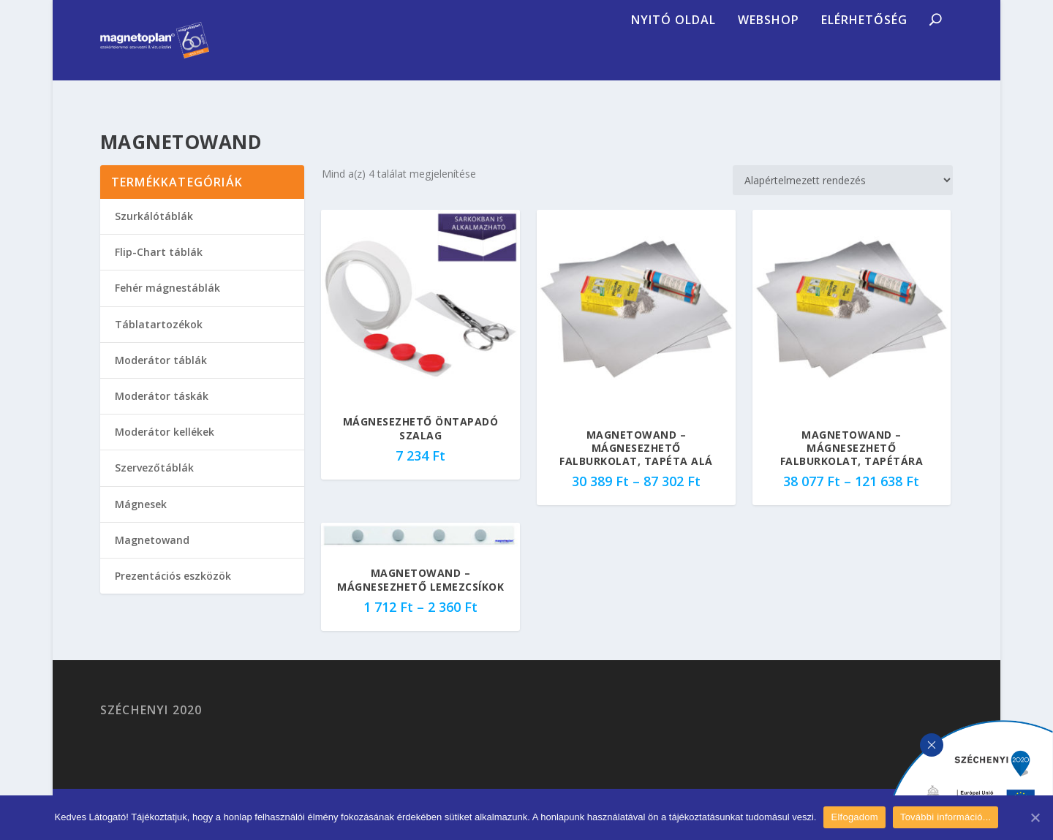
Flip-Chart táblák (159, 269)
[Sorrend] (843, 198)
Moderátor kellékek (164, 449)
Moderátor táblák (161, 378)
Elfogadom (854, 816)
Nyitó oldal (673, 62)
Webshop (768, 62)
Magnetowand (152, 557)
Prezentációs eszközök (173, 593)
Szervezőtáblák (154, 485)
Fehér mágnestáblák (167, 305)
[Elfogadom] (1034, 817)
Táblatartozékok (159, 342)
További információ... (945, 816)
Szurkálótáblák (154, 234)
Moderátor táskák (161, 413)
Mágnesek (141, 522)
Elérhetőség (864, 62)
